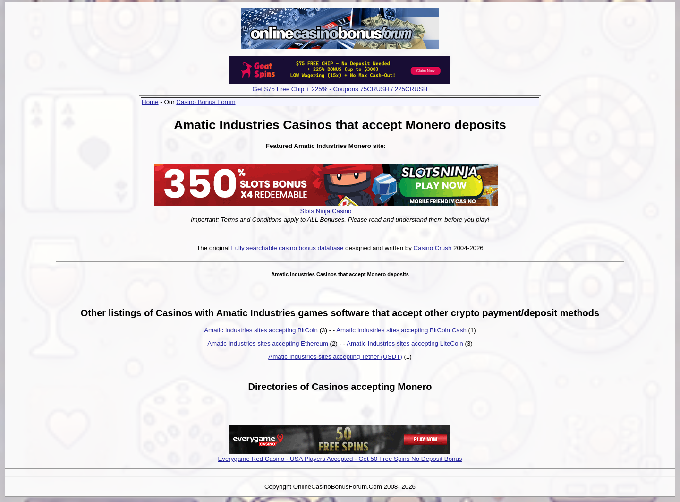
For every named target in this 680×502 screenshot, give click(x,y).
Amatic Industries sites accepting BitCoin (261, 330)
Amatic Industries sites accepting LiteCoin (405, 343)
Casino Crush (433, 247)
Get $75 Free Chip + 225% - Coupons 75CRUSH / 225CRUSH (340, 89)
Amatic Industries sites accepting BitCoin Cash (401, 330)
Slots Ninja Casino (325, 211)
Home (150, 101)
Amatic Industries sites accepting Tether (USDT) (335, 356)
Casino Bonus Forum (205, 101)
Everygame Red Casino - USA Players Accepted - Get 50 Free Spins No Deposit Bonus (340, 458)
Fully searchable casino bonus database (287, 247)
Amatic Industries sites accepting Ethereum (267, 343)
